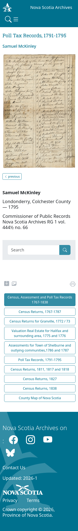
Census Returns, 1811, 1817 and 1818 (40, 369)
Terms (33, 500)
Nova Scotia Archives (51, 7)
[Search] (33, 250)
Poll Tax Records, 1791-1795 (40, 360)
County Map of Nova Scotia (40, 398)
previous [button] (12, 176)
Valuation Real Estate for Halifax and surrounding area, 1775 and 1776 (39, 333)
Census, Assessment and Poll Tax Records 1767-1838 (39, 299)
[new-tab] (6, 284)
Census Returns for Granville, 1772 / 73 (40, 321)
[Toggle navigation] (12, 19)
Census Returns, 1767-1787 (40, 311)
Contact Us (13, 467)
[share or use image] (14, 284)
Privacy (9, 500)
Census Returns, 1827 (40, 379)
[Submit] (65, 250)
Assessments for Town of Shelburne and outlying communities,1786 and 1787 (40, 348)
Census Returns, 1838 (40, 388)
